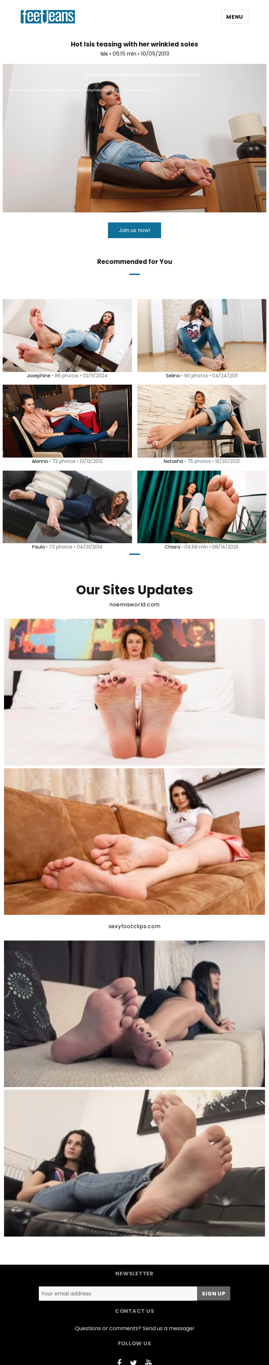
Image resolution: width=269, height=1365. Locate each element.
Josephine (37, 375)
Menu (234, 17)
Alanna (39, 461)
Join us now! (134, 230)
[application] (134, 138)
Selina (171, 375)
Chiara (171, 547)
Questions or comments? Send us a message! (134, 1328)
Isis (104, 54)
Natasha (172, 461)
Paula (37, 547)
